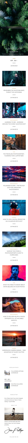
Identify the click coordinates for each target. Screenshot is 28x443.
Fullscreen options (17, 371)
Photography (14, 120)
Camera (14, 88)
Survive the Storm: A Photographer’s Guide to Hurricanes (14, 253)
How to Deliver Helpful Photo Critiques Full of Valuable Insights (14, 318)
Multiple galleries (17, 384)
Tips (14, 151)
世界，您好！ (14, 60)
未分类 (14, 58)
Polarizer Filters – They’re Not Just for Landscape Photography (14, 187)
